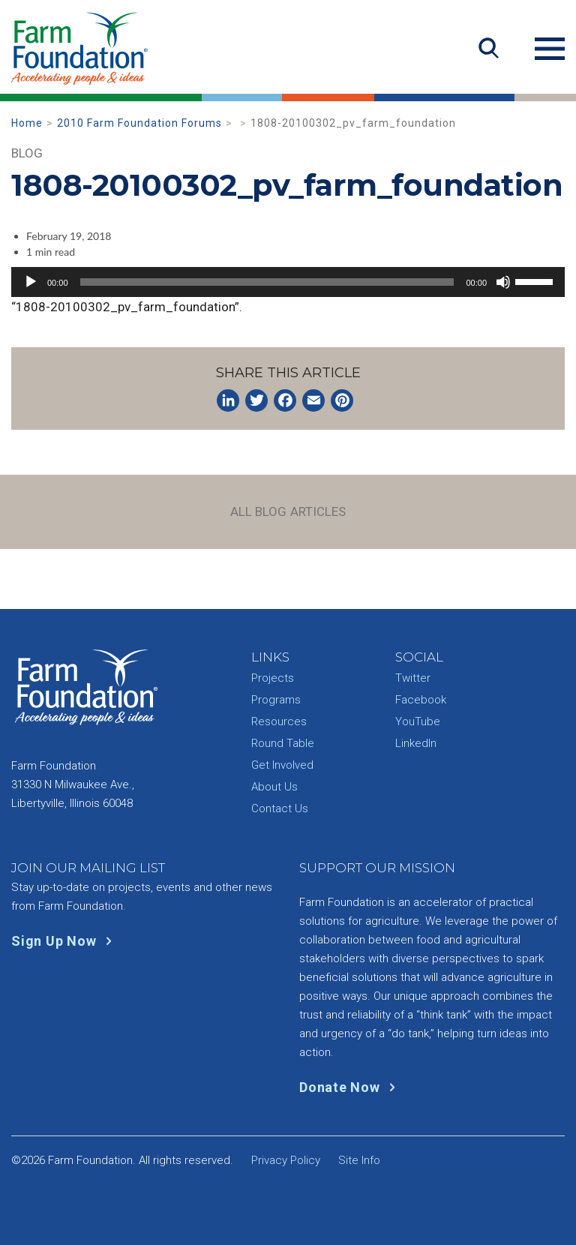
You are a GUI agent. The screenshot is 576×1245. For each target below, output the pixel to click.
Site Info (359, 1160)
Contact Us (279, 808)
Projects (272, 678)
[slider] (267, 282)
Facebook (420, 699)
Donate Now (350, 1087)
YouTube (417, 721)
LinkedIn (415, 743)
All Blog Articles (288, 511)
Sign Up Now (64, 941)
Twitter (412, 678)
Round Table (282, 743)
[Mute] (503, 282)
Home (27, 123)
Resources (279, 721)
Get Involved (282, 765)
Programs (276, 699)
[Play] (30, 282)
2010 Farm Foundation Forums (139, 123)
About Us (274, 787)
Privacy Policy (285, 1160)
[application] (288, 282)
